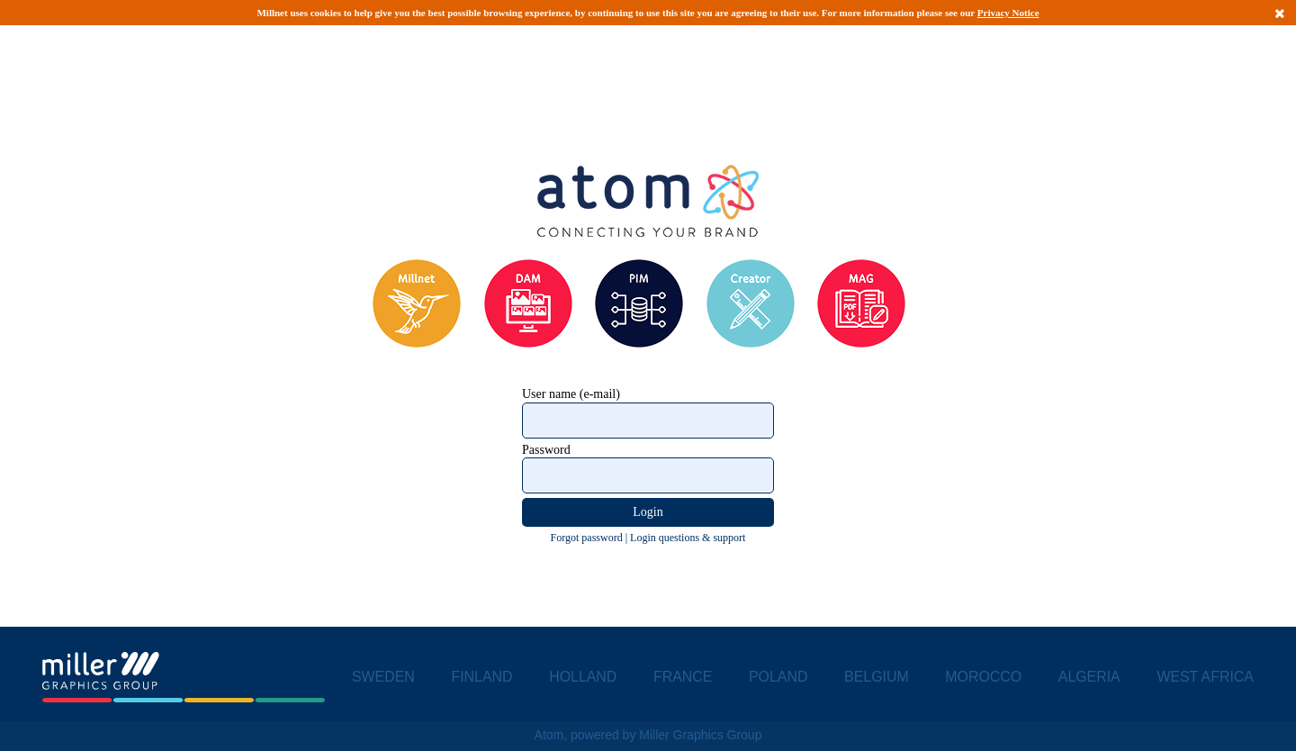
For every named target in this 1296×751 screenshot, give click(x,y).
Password (546, 450)
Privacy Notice (1008, 12)
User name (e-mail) (571, 394)
